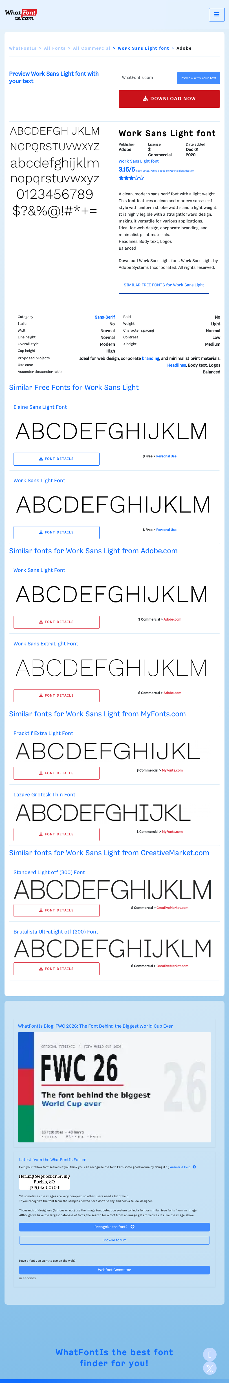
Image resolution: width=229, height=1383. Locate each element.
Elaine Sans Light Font (40, 407)
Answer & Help (183, 1167)
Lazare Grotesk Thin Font (44, 795)
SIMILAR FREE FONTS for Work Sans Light (164, 285)
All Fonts (55, 48)
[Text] (147, 78)
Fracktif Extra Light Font (43, 733)
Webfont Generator (114, 1270)
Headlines (176, 365)
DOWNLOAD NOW (169, 98)
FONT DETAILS (56, 459)
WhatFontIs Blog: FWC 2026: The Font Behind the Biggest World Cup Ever (95, 1026)
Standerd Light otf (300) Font (49, 872)
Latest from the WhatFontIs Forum (52, 1160)
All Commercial (92, 48)
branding (150, 358)
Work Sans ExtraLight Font (46, 644)
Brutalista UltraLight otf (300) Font (56, 932)
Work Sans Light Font (39, 480)
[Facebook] (210, 1354)
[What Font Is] (21, 14)
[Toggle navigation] (217, 14)
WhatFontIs (23, 48)
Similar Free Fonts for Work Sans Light (74, 388)
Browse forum (114, 1240)
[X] (210, 1368)
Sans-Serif (105, 317)
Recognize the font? (114, 1227)
